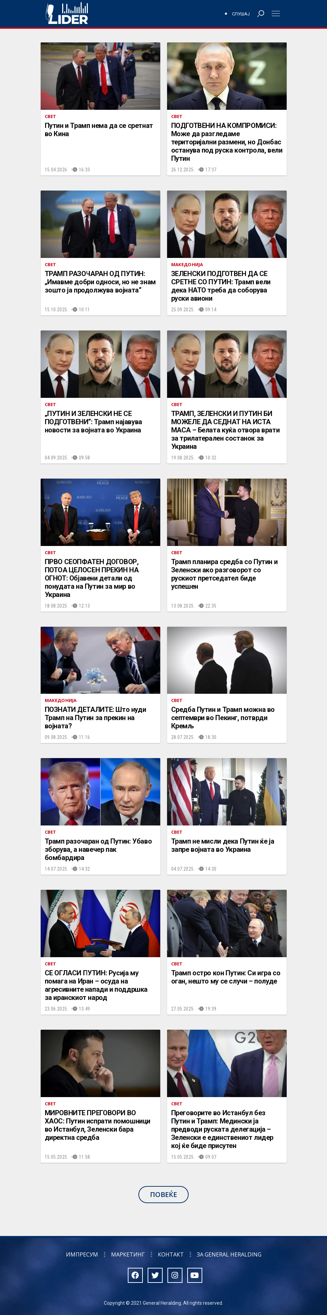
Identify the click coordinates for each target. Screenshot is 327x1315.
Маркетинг (128, 1254)
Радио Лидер (67, 13)
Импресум (82, 1254)
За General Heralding (229, 1254)
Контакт (171, 1254)
